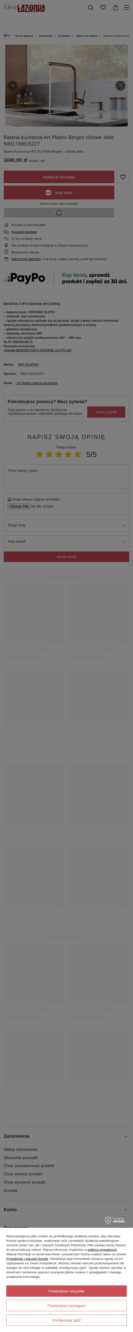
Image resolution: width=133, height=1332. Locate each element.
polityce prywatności (102, 1250)
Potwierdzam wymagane (67, 1306)
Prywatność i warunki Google (27, 1259)
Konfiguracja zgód (66, 1320)
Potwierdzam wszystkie (66, 1291)
